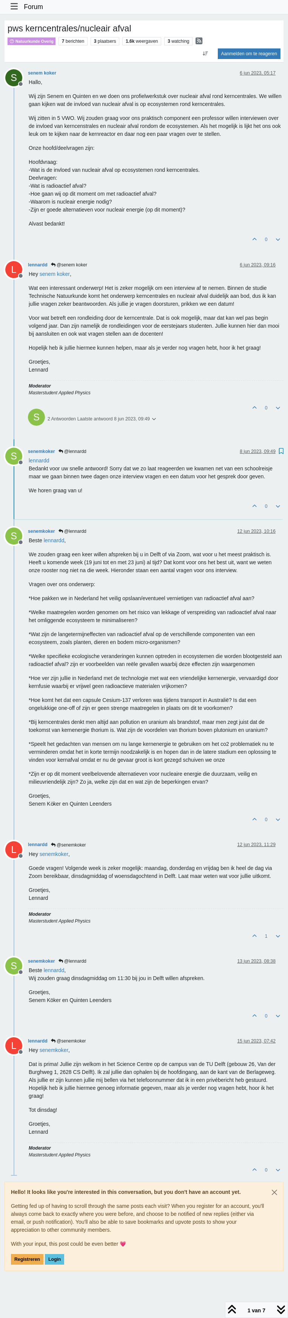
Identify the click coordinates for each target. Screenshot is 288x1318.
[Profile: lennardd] (39, 460)
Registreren (27, 1259)
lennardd (38, 265)
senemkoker (41, 451)
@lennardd (72, 451)
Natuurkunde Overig (31, 41)
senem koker (42, 73)
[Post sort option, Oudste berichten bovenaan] (205, 53)
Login (54, 1259)
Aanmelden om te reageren (249, 53)
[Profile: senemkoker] (54, 854)
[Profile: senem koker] (55, 274)
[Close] (274, 1192)
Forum (33, 7)
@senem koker (69, 265)
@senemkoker (68, 845)
